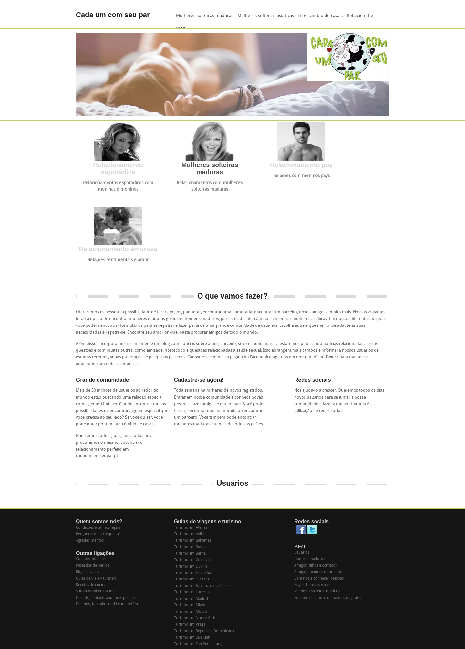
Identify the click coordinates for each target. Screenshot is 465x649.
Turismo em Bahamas (192, 457)
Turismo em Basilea (190, 463)
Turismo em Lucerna (192, 508)
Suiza (178, 618)
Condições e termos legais (98, 444)
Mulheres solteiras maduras (204, 16)
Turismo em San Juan (192, 554)
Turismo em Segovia (191, 573)
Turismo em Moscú (190, 528)
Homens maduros (309, 475)
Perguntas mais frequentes (98, 450)
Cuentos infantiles (91, 475)
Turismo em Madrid (191, 515)
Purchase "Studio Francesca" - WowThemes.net (352, 643)
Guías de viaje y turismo (96, 494)
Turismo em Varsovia (192, 599)
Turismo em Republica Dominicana (204, 547)
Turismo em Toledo (190, 592)
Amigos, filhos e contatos (315, 482)
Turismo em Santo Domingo (198, 567)
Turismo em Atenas (190, 444)
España (180, 625)
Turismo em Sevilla (190, 579)
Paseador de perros (92, 482)
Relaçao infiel (361, 16)
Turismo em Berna (190, 470)
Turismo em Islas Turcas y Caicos (202, 502)
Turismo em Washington (195, 605)
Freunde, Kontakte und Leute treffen (107, 520)
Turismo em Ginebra (191, 495)
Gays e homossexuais (312, 501)
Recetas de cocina (91, 501)
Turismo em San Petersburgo (199, 560)
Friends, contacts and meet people (105, 514)
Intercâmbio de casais (320, 16)
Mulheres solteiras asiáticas (265, 16)
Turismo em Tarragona (193, 586)
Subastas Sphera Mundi (96, 507)
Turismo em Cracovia (192, 476)
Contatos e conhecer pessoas (319, 494)
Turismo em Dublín (190, 482)
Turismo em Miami (190, 521)
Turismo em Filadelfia (192, 489)
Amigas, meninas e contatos (318, 488)
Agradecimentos (90, 457)
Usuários (301, 469)
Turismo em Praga (189, 541)
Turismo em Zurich (190, 612)
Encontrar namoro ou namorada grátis (327, 514)
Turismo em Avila (189, 450)
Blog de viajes (87, 488)
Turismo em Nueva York (194, 534)
